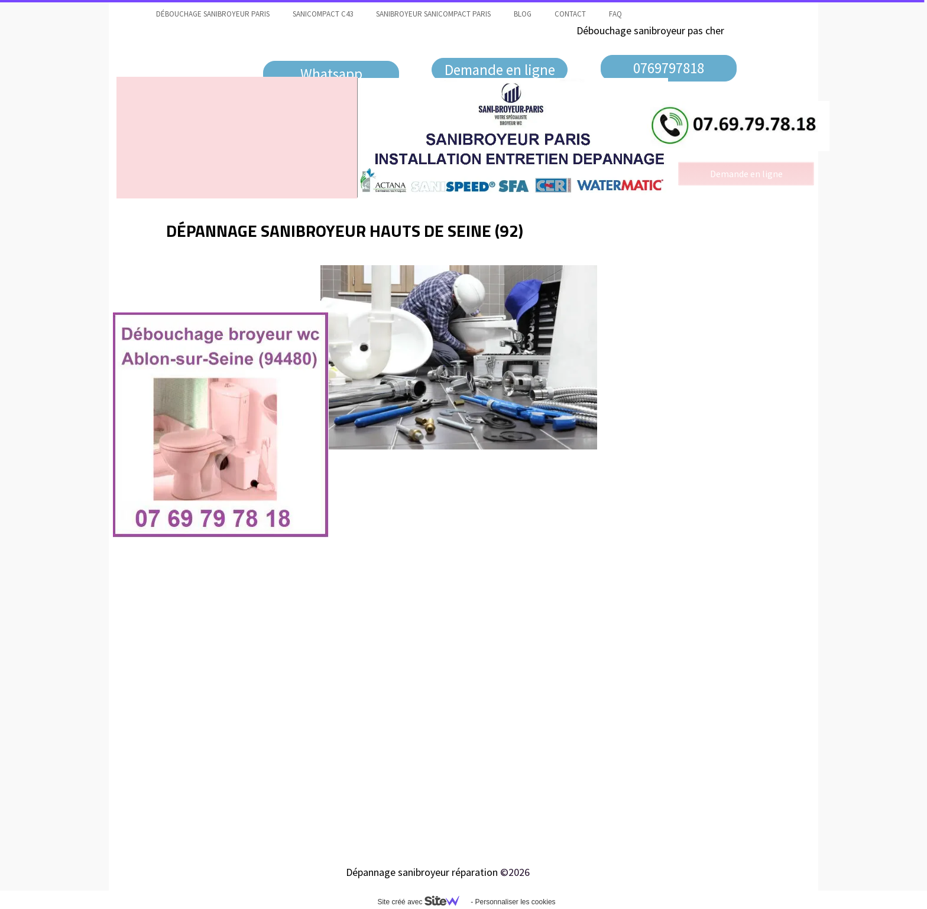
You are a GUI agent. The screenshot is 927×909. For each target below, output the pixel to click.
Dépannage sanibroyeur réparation (422, 872)
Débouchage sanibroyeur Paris (213, 14)
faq (615, 14)
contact (570, 14)
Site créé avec (422, 902)
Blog (522, 14)
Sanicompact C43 (323, 14)
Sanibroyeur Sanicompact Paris (433, 14)
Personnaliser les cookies (515, 902)
